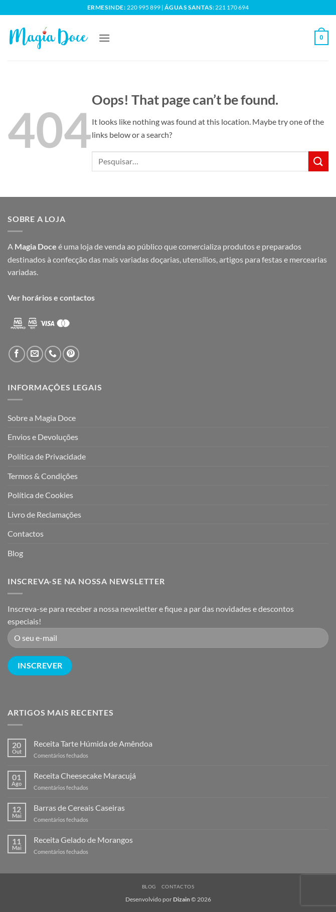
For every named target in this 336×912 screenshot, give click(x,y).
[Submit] (318, 161)
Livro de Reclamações (44, 514)
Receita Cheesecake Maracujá (85, 775)
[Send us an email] (35, 354)
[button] (104, 38)
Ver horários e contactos (51, 297)
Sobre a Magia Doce (42, 417)
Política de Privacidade (47, 456)
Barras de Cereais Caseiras (79, 807)
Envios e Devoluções (43, 436)
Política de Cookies (40, 495)
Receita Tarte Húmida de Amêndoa (93, 743)
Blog (15, 553)
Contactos (26, 533)
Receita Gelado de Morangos (83, 839)
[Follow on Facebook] (17, 354)
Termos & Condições (43, 476)
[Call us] (53, 354)
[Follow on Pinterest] (71, 354)
